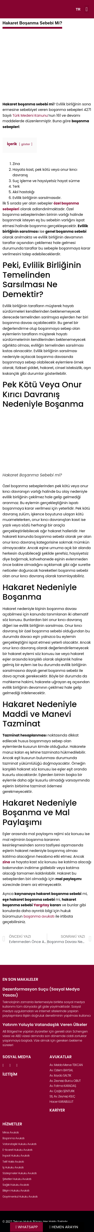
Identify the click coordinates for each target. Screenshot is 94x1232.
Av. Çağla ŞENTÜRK (62, 1091)
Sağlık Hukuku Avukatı (16, 1185)
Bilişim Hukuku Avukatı (16, 1190)
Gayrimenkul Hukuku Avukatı (20, 1197)
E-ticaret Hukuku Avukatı (17, 1150)
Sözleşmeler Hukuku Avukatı (20, 1173)
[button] (86, 9)
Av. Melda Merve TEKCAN (66, 1065)
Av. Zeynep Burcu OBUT (65, 1081)
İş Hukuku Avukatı (13, 1167)
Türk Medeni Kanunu (30, 115)
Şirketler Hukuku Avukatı (17, 1179)
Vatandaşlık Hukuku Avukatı (19, 1144)
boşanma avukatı (39, 916)
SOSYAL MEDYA (17, 1056)
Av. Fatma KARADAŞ (63, 1086)
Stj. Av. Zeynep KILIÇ (62, 1096)
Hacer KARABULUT (61, 1101)
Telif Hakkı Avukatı (13, 1162)
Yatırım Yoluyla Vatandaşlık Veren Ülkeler (45, 1025)
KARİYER (57, 1110)
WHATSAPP (28, 1226)
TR (78, 9)
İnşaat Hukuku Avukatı (16, 1156)
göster (25, 144)
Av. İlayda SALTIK (60, 1075)
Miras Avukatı (11, 1132)
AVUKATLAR (61, 1056)
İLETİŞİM (10, 1074)
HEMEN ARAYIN (65, 1226)
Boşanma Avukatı (13, 1138)
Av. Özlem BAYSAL (61, 1070)
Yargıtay (41, 905)
